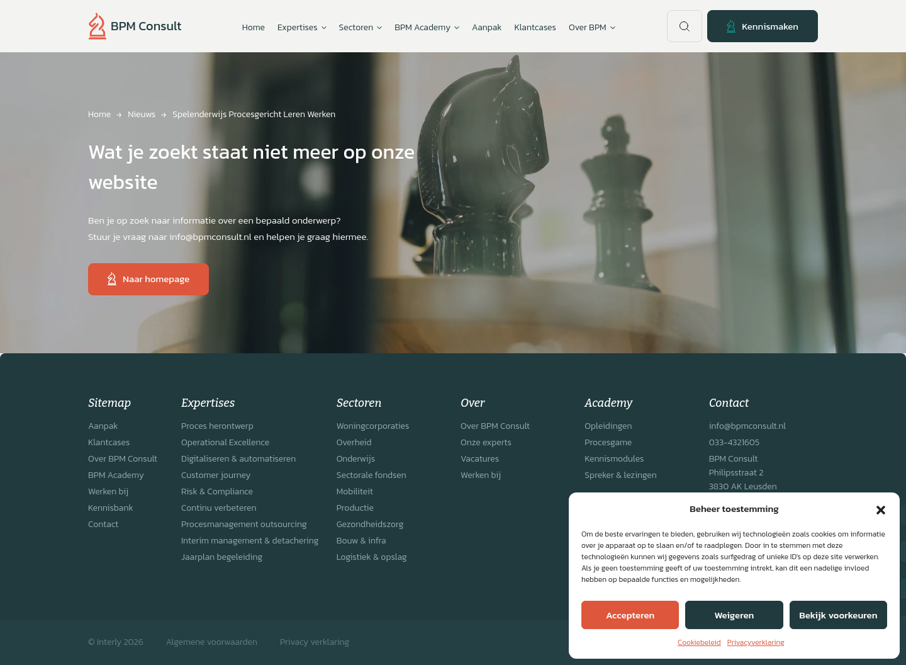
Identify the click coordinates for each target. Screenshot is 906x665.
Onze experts (486, 442)
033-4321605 (734, 442)
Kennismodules (614, 458)
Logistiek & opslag (372, 557)
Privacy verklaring (314, 642)
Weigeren (734, 615)
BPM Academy (116, 475)
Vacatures (480, 458)
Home (253, 27)
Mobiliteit (355, 491)
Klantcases (535, 27)
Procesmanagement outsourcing (244, 524)
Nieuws (141, 114)
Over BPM (592, 28)
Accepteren (630, 615)
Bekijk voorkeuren (838, 615)
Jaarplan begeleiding (221, 557)
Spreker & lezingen (620, 475)
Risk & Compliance (217, 491)
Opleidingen (608, 426)
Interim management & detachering (249, 540)
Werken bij (108, 491)
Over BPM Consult (122, 458)
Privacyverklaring (756, 642)
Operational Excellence (225, 442)
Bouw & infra (361, 540)
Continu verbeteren (218, 507)
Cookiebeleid (699, 642)
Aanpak (486, 27)
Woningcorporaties (373, 426)
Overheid (354, 442)
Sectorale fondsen (371, 475)
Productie (355, 507)
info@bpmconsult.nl (747, 426)
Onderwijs (356, 458)
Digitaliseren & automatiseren (238, 458)
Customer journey (215, 475)
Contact (103, 524)
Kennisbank (110, 507)
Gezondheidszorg (370, 524)
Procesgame (608, 442)
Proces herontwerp (217, 426)
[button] (881, 509)
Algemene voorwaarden (211, 642)
